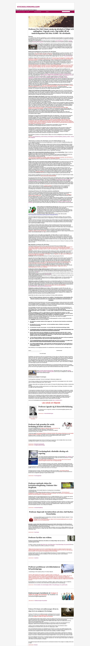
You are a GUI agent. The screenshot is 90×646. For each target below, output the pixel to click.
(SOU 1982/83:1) (68, 456)
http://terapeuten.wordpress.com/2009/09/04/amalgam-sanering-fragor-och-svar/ (57, 75)
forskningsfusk (40, 41)
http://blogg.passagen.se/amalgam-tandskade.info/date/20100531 (58, 74)
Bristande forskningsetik (39, 444)
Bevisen (36, 644)
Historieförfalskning (68, 55)
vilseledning (34, 41)
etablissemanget (47, 274)
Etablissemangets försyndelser (41, 600)
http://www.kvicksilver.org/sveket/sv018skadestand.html (39, 286)
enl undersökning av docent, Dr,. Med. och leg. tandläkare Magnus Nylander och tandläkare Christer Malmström (48, 77)
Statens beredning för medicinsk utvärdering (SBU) (54, 371)
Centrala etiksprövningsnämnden (46, 370)
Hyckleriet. (36, 557)
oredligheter (32, 137)
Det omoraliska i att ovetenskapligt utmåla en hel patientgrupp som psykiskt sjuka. (51, 584)
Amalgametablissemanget (39, 445)
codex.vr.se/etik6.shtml (56, 400)
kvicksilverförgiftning (58, 136)
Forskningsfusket (37, 475)
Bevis (37, 272)
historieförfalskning (59, 40)
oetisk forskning (44, 136)
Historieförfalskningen (48, 413)
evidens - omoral (70, 136)
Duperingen (36, 532)
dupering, (70, 40)
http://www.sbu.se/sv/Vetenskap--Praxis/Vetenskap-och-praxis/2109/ (56, 544)
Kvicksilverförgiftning (38, 507)
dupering (64, 136)
